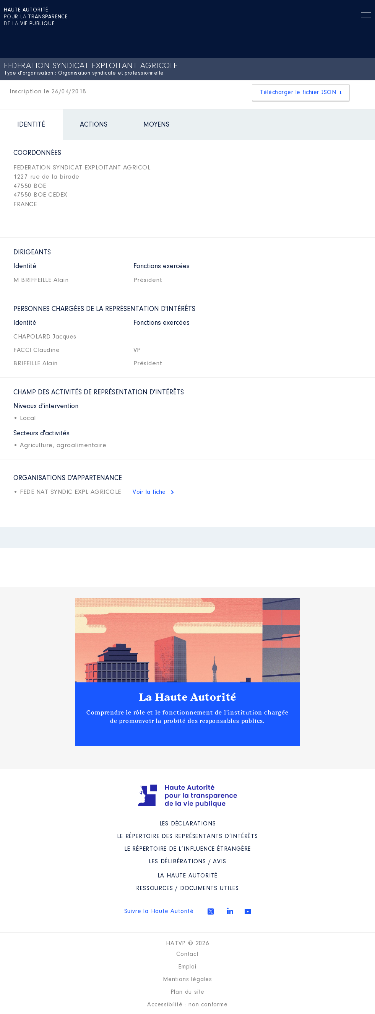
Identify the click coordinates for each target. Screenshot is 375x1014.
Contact (187, 954)
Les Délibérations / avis (187, 862)
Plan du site (187, 992)
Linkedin (230, 911)
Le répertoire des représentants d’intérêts (187, 836)
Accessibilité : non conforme (187, 1005)
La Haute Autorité (188, 697)
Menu (366, 16)
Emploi (187, 967)
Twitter (211, 911)
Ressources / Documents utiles (187, 888)
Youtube (248, 911)
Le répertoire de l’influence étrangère (187, 849)
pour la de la (36, 17)
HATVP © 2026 (187, 944)
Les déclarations (187, 824)
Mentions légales (187, 980)
